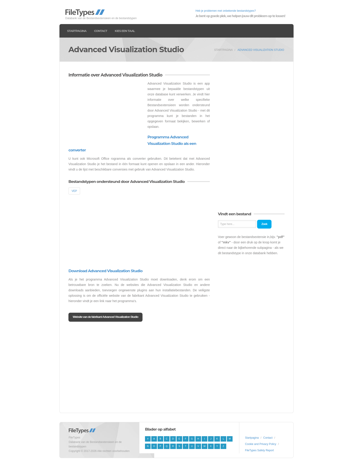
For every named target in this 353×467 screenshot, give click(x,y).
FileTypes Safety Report (259, 450)
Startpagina (76, 31)
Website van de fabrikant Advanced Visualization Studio (105, 317)
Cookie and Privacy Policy (260, 444)
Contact (100, 31)
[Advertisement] (106, 112)
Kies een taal (125, 31)
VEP (74, 191)
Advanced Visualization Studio (261, 50)
